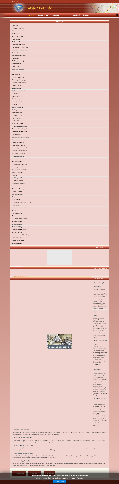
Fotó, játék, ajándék (17, 123)
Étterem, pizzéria (17, 112)
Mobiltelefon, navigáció (18, 183)
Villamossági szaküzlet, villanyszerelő (22, 235)
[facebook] (12, 1)
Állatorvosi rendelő (17, 31)
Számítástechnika (17, 213)
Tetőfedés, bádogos (17, 227)
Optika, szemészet (17, 194)
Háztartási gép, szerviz (18, 145)
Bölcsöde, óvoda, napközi (19, 83)
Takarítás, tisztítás (17, 221)
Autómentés (15, 53)
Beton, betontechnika (18, 77)
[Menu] (116, 15)
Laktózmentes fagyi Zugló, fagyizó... (23, 461)
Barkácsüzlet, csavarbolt (19, 72)
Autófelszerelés (16, 42)
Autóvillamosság (16, 63)
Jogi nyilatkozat (34, 473)
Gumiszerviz (15, 140)
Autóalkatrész (16, 39)
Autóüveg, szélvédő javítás (19, 61)
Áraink (86, 15)
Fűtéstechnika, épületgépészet (20, 129)
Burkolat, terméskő (17, 85)
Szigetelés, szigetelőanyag (19, 218)
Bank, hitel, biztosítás (18, 69)
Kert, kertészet (16, 159)
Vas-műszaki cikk (17, 232)
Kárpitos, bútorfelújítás (18, 153)
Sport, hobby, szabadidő (19, 208)
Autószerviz (15, 58)
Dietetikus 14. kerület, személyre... (100, 400)
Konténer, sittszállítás (18, 167)
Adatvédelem (49, 473)
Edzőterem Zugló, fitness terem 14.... (23, 445)
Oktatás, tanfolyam (17, 191)
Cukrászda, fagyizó (17, 96)
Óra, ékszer (15, 197)
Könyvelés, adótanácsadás (19, 170)
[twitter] (14, 1)
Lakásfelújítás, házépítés (19, 178)
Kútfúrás (14, 175)
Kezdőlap (31, 15)
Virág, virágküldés (17, 238)
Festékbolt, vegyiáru (17, 115)
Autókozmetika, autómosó (19, 50)
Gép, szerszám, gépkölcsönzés (20, 137)
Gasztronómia (16, 134)
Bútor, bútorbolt (16, 88)
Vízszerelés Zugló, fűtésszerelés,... (99, 284)
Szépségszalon (16, 216)
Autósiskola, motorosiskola (19, 55)
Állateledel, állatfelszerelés (19, 28)
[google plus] (17, 1)
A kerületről (43, 15)
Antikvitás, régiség (17, 34)
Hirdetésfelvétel (18, 473)
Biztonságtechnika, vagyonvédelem (22, 80)
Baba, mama (15, 66)
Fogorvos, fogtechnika (18, 118)
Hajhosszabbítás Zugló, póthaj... (100, 313)
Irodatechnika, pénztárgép (19, 150)
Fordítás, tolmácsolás (18, 121)
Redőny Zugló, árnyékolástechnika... (23, 453)
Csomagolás (15, 93)
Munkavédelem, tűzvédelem (20, 186)
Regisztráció (74, 15)
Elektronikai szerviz (17, 107)
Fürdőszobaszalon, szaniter (20, 126)
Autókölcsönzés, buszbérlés (20, 47)
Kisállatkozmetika (17, 161)
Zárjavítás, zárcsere (17, 243)
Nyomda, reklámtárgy (18, 189)
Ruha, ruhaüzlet (16, 205)
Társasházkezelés (17, 224)
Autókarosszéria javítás (18, 44)
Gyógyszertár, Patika (18, 142)
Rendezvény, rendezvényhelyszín (21, 202)
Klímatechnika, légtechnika (19, 164)
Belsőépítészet (16, 74)
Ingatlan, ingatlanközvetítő (19, 148)
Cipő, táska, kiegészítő (18, 91)
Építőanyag (15, 110)
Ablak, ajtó (15, 25)
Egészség (15, 104)
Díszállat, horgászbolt (18, 99)
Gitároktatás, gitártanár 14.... (100, 342)
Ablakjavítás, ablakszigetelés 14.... (100, 371)
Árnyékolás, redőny (17, 36)
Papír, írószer (16, 199)
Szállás (14, 210)
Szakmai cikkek (59, 15)
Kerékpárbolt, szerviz (18, 156)
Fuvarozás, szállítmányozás (20, 131)
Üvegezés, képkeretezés (19, 229)
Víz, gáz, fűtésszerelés (18, 240)
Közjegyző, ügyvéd (17, 172)
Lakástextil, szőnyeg (17, 180)
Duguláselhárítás (17, 102)
